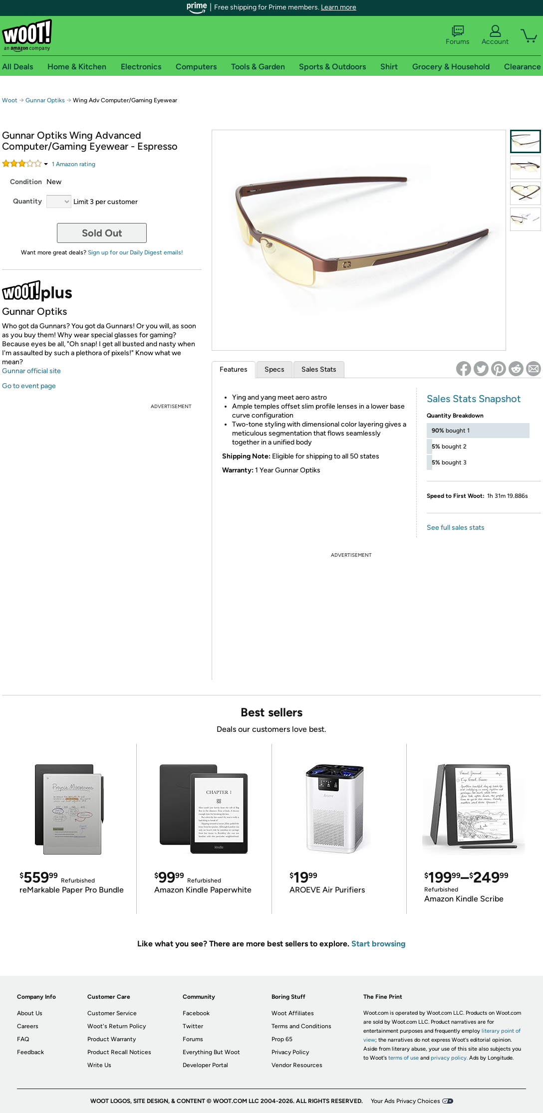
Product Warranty (111, 1039)
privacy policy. (449, 1058)
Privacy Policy (290, 1052)
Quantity (27, 201)
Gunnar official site (31, 371)
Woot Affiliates (293, 1013)
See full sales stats (456, 527)
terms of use (403, 1058)
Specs (274, 369)
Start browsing (378, 943)
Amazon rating (73, 164)
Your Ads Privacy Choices (405, 1101)
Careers (27, 1026)
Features (234, 369)
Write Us (99, 1065)
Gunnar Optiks (45, 100)
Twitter (193, 1026)
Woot (9, 100)
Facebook (196, 1013)
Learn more (338, 7)
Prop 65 (282, 1039)
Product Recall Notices (119, 1052)
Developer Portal (205, 1065)
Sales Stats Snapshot (474, 399)
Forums (458, 35)
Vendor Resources (297, 1065)
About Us (29, 1013)
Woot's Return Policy (116, 1026)
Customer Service (112, 1013)
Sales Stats (318, 369)
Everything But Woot (211, 1052)
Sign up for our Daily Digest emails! (135, 252)
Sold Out (102, 233)
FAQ (23, 1039)
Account (495, 35)
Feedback (30, 1052)
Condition (26, 182)
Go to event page (29, 386)
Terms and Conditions (301, 1026)
